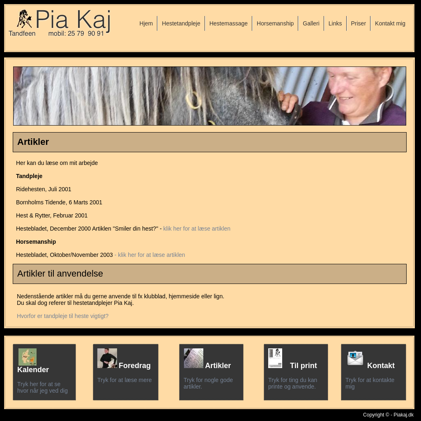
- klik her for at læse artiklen (150, 255)
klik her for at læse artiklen (196, 228)
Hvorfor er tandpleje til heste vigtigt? (62, 316)
